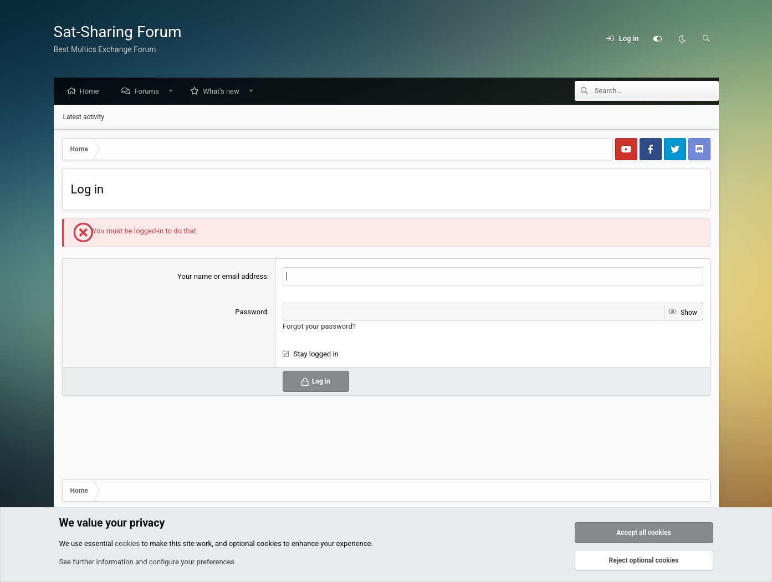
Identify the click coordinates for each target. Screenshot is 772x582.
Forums (149, 92)
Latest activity (83, 117)
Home (92, 92)
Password (251, 312)
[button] (173, 91)
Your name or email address (222, 277)
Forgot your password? (319, 327)
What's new (224, 92)
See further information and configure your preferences (147, 562)
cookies (127, 543)
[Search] (706, 39)
